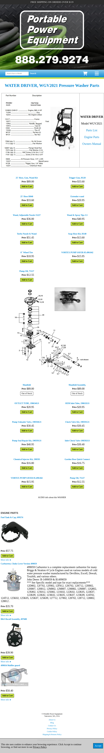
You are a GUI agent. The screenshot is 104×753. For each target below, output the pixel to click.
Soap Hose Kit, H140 (77, 234)
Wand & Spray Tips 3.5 (77, 215)
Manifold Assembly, (77, 385)
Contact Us (52, 726)
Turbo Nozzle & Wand (26, 234)
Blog (52, 723)
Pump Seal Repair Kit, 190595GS (26, 441)
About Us (52, 720)
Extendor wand (77, 196)
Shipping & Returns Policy (52, 734)
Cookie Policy (52, 732)
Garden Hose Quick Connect (77, 459)
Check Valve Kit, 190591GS (77, 422)
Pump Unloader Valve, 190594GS (26, 422)
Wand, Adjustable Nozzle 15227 (27, 215)
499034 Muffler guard (10, 665)
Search (33, 73)
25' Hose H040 (26, 196)
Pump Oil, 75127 (26, 271)
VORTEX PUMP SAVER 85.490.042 (77, 252)
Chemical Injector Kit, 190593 (26, 459)
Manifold (27, 385)
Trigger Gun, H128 (77, 178)
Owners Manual (91, 143)
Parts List (91, 130)
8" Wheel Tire (27, 252)
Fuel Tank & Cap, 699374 (12, 517)
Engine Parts (91, 137)
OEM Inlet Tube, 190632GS (77, 403)
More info (6, 560)
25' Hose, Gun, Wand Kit (27, 178)
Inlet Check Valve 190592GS (77, 441)
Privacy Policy (52, 729)
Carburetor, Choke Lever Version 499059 (19, 564)
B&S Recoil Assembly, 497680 (14, 619)
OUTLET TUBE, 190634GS (27, 403)
